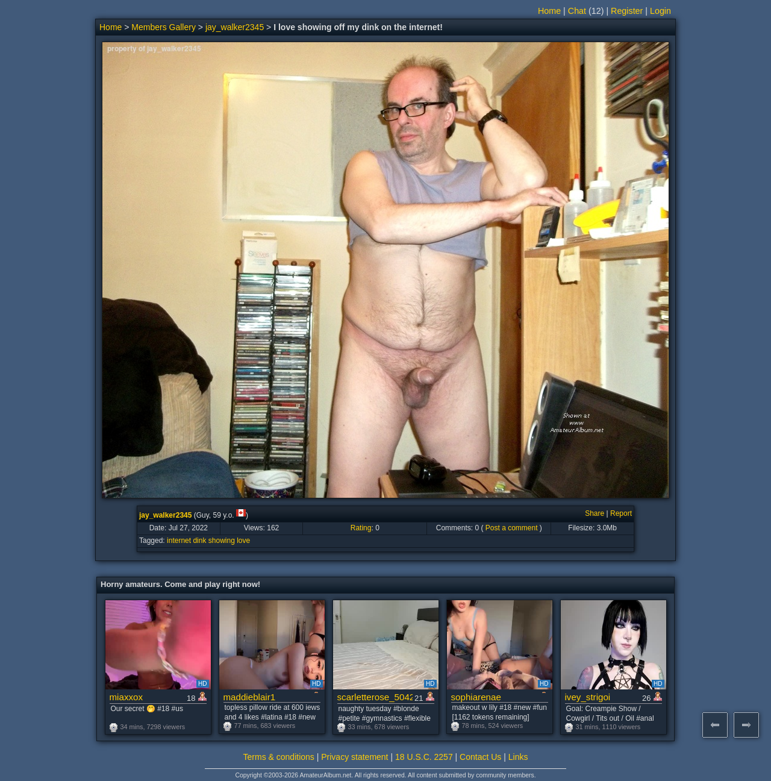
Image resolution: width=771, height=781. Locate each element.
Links (518, 757)
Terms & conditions (278, 757)
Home (549, 11)
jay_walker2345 (234, 27)
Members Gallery (163, 27)
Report (621, 513)
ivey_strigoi (588, 697)
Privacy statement (354, 757)
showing (221, 540)
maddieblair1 (249, 697)
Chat (577, 11)
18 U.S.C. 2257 (424, 757)
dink (199, 540)
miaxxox (126, 697)
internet (179, 540)
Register (627, 11)
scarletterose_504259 (375, 697)
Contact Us (480, 757)
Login (660, 11)
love (243, 540)
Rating (361, 528)
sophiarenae (476, 697)
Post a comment (511, 528)
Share (594, 513)
